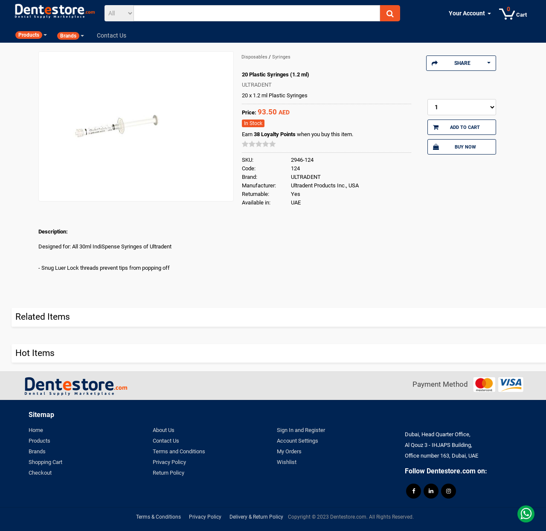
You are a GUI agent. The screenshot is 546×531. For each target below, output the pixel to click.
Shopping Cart (45, 462)
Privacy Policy (169, 462)
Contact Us (166, 441)
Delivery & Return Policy (256, 517)
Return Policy (168, 473)
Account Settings (297, 441)
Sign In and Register (301, 430)
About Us (163, 430)
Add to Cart (456, 127)
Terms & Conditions (158, 517)
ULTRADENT (257, 85)
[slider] (259, 143)
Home (36, 430)
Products (39, 441)
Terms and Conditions (179, 451)
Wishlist (286, 462)
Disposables (255, 57)
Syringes (281, 57)
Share (461, 63)
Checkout (40, 473)
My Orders (289, 451)
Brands (37, 451)
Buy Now (454, 147)
